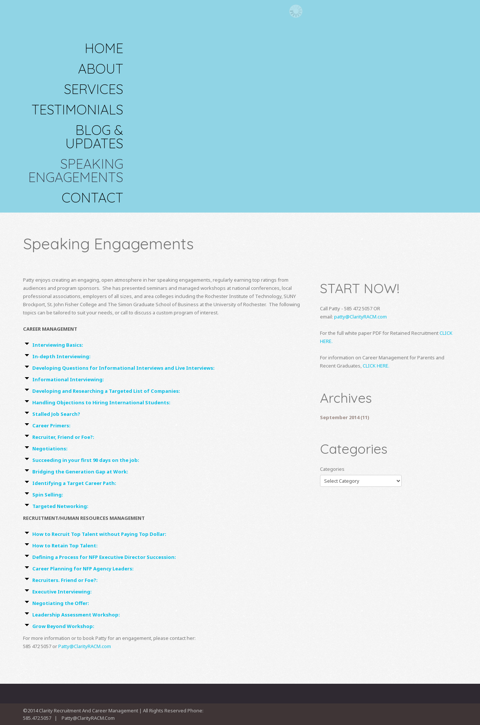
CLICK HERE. (376, 365)
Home (104, 48)
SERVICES (93, 89)
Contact (92, 197)
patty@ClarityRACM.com (360, 316)
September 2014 (339, 417)
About (100, 68)
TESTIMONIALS (77, 109)
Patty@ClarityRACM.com (84, 646)
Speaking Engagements (75, 170)
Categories (332, 469)
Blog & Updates (94, 136)
